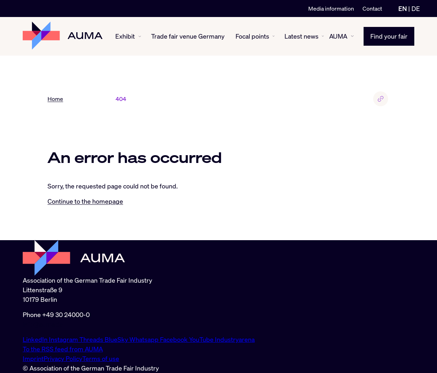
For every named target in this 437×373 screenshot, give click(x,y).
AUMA (338, 36)
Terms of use (100, 358)
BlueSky (117, 339)
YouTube (202, 339)
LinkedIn (36, 339)
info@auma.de (43, 324)
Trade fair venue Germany (188, 36)
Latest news (301, 36)
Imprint (33, 358)
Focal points (252, 36)
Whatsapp (144, 339)
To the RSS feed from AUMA (63, 349)
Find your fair (389, 36)
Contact (372, 8)
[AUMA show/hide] (352, 36)
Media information (331, 8)
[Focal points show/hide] (273, 36)
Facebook (174, 339)
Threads (92, 339)
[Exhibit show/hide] (140, 36)
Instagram (64, 339)
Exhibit (125, 36)
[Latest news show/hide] (323, 36)
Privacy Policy (63, 358)
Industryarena (235, 339)
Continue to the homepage (85, 201)
